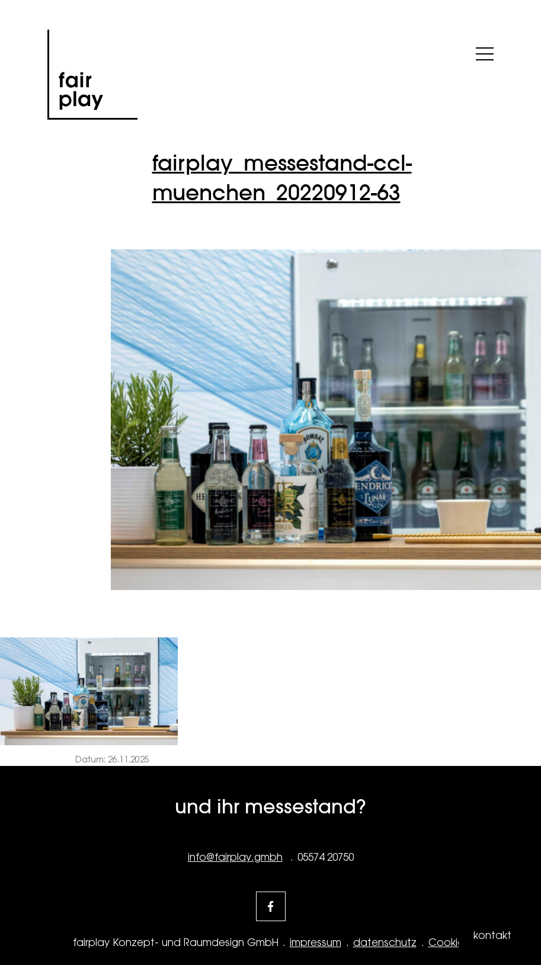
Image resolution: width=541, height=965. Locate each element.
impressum (315, 942)
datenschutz (385, 942)
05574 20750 (325, 857)
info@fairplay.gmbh (235, 857)
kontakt (492, 935)
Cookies (448, 942)
